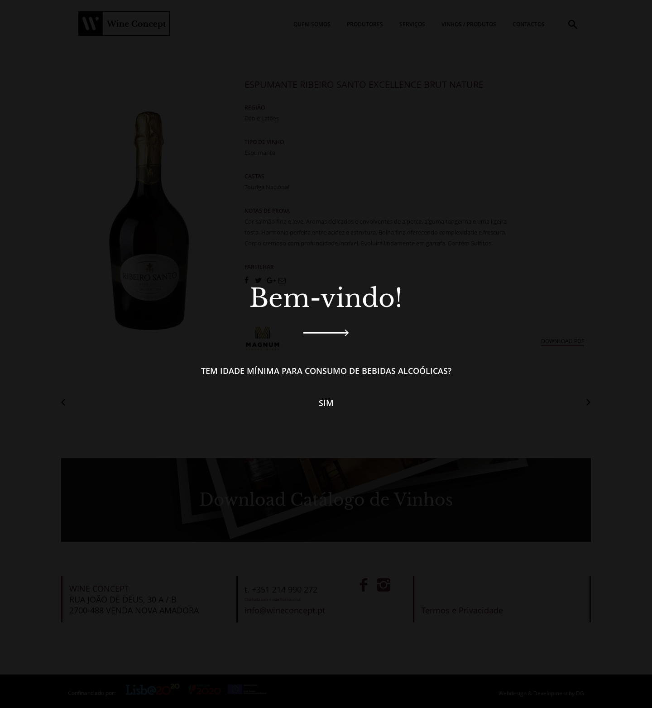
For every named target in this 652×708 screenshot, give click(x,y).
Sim (326, 402)
